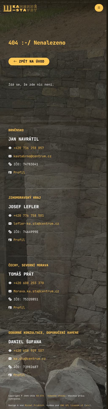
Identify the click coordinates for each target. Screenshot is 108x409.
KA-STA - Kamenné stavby (50, 395)
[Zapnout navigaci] (99, 8)
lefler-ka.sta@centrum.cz (36, 224)
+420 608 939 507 (29, 351)
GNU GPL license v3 (71, 405)
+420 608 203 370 (29, 283)
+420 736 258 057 (29, 148)
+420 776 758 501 (29, 215)
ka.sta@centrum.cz (30, 359)
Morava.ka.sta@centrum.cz (36, 291)
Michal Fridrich (34, 405)
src (87, 405)
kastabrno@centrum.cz (32, 156)
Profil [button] (19, 172)
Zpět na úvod (29, 61)
